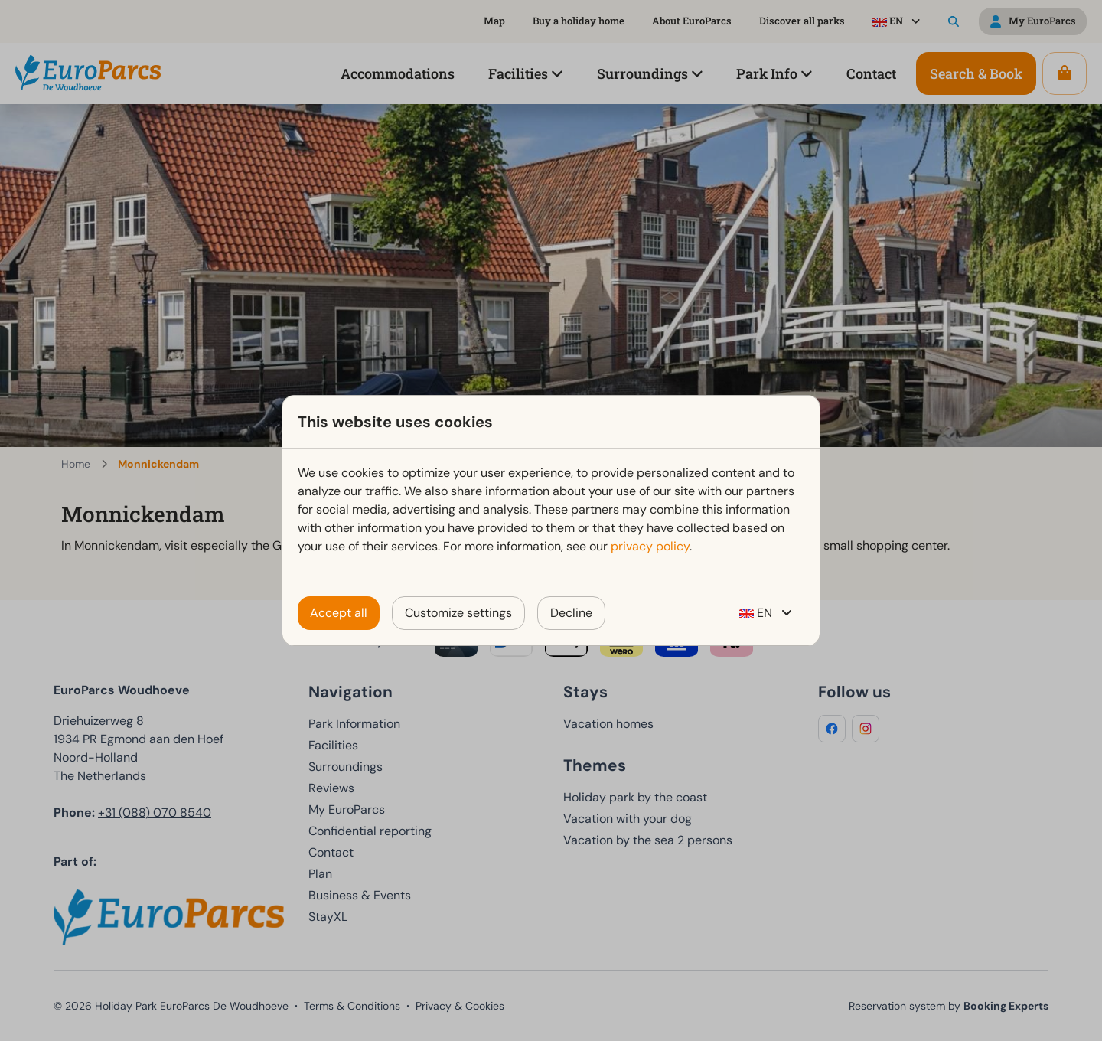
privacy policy (650, 546)
